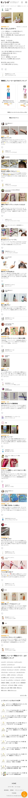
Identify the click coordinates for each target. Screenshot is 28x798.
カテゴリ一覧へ (23, 695)
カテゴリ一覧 (10, 786)
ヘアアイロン (23, 669)
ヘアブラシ (3, 674)
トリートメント (10, 662)
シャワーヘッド (12, 672)
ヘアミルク (23, 667)
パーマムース (17, 680)
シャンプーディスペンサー (7, 667)
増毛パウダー (4, 690)
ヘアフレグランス (19, 677)
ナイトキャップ (10, 669)
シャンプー (3, 662)
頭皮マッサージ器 (5, 687)
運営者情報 (6, 790)
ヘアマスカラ (11, 685)
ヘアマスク (3, 664)
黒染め (15, 685)
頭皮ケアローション (12, 690)
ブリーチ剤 (12, 682)
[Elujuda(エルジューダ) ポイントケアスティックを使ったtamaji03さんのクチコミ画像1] (6, 17)
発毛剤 (14, 687)
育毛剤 (11, 687)
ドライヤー (16, 669)
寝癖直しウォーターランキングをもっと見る (17, 112)
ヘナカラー (20, 685)
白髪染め (3, 682)
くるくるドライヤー (20, 672)
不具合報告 (14, 793)
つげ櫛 (8, 674)
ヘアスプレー (13, 674)
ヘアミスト (12, 677)
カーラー (18, 682)
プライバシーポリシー (19, 790)
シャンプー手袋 (17, 667)
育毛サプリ (19, 687)
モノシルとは (17, 786)
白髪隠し (8, 682)
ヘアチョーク (4, 685)
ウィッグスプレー (10, 680)
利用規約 (12, 790)
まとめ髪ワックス (5, 677)
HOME (14, 783)
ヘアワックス (20, 674)
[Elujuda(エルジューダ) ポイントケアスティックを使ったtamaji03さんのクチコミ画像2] (18, 17)
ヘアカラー (23, 680)
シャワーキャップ (10, 664)
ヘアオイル (3, 669)
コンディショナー (18, 662)
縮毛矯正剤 (23, 682)
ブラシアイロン (4, 672)
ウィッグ (3, 680)
